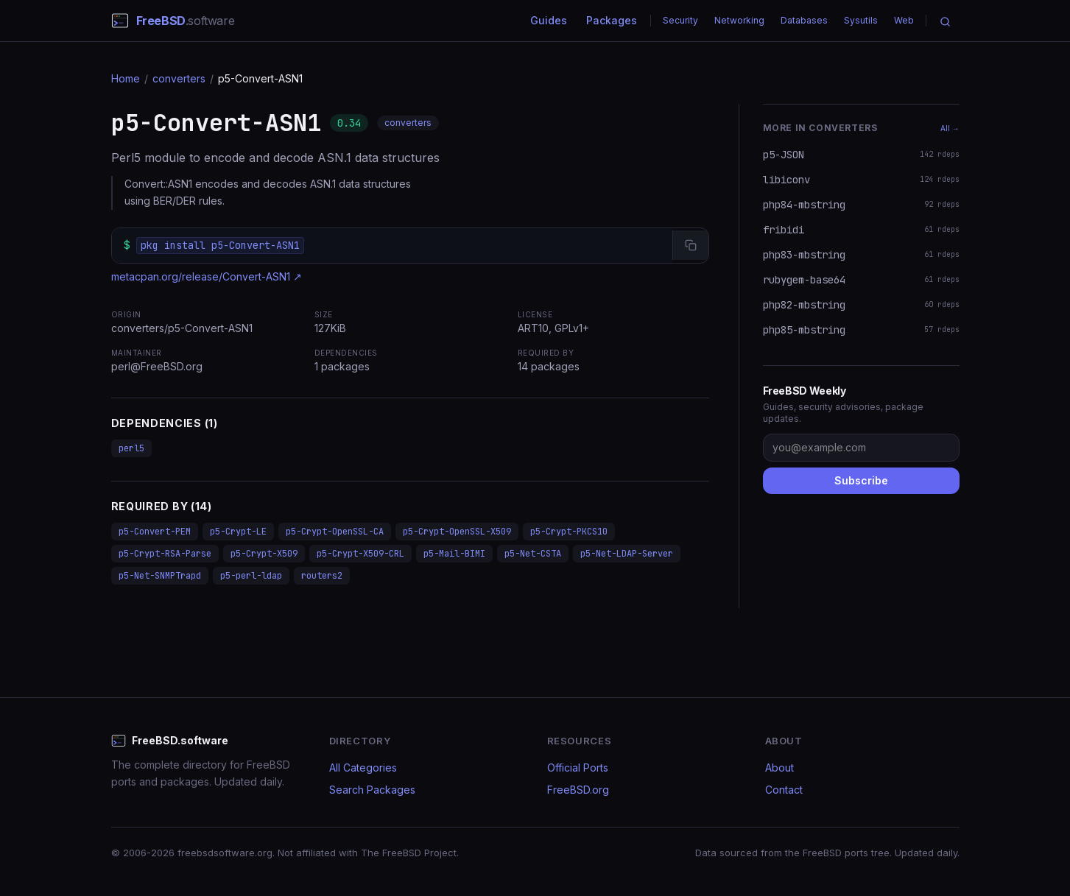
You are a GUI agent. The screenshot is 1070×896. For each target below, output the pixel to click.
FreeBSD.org (578, 789)
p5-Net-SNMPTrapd (160, 576)
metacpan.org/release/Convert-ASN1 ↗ (206, 276)
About (779, 767)
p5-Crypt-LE (238, 531)
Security (680, 20)
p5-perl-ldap (251, 576)
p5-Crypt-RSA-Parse (165, 554)
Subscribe (861, 480)
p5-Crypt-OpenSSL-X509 (457, 531)
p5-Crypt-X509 (264, 554)
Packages (611, 20)
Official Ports (577, 767)
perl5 (131, 448)
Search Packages (372, 789)
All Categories (363, 767)
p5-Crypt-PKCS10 (569, 531)
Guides (548, 20)
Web (904, 20)
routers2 (321, 576)
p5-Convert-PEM (155, 531)
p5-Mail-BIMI (454, 554)
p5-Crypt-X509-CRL (360, 554)
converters (178, 78)
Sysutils (861, 20)
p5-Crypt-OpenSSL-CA (335, 531)
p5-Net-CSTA (532, 554)
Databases (804, 20)
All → (950, 128)
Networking (739, 20)
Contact (784, 789)
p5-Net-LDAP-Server (626, 554)
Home (125, 78)
